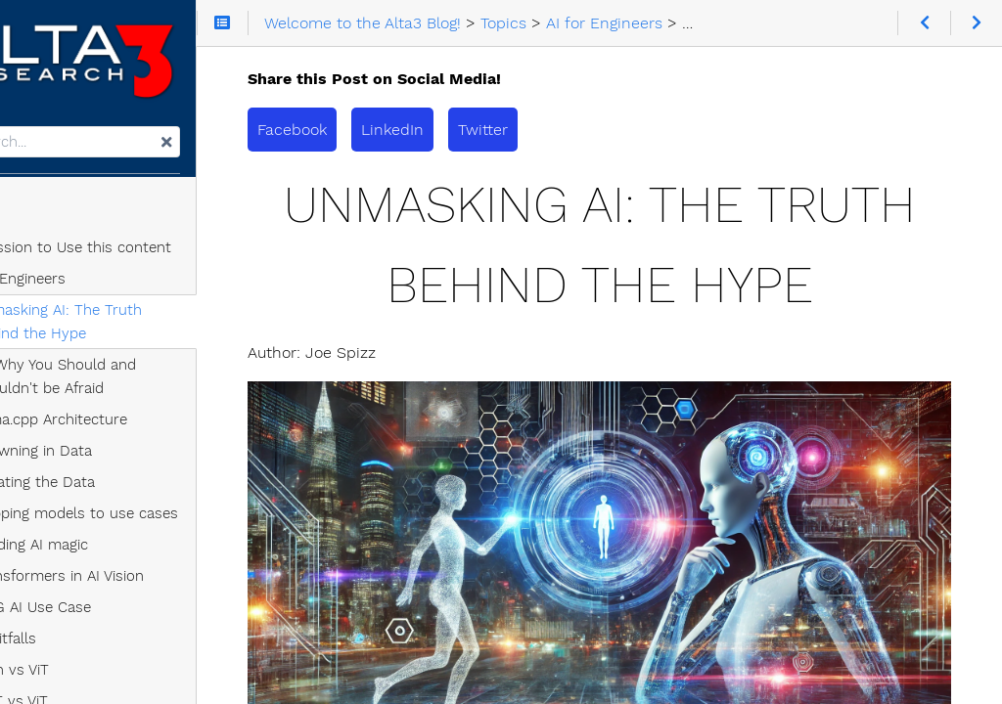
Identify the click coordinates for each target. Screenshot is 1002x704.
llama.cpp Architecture (124, 427)
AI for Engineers (85, 286)
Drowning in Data (106, 458)
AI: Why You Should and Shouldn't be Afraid (128, 384)
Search (17, 134)
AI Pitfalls (79, 646)
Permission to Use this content (138, 255)
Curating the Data (108, 490)
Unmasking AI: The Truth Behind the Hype (157, 329)
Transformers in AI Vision (132, 584)
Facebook (389, 129)
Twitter (580, 129)
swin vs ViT (85, 677)
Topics (42, 220)
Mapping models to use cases (149, 521)
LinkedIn (489, 129)
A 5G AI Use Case (106, 615)
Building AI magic (104, 552)
